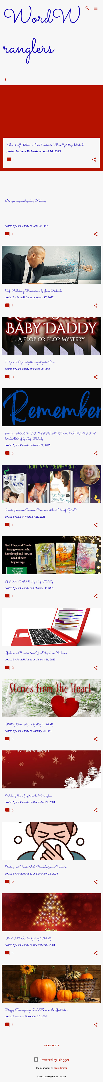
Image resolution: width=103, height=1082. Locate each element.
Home (11, 79)
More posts (51, 1045)
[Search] (87, 8)
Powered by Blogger (51, 1059)
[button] (93, 160)
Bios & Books (47, 79)
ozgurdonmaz (60, 1067)
